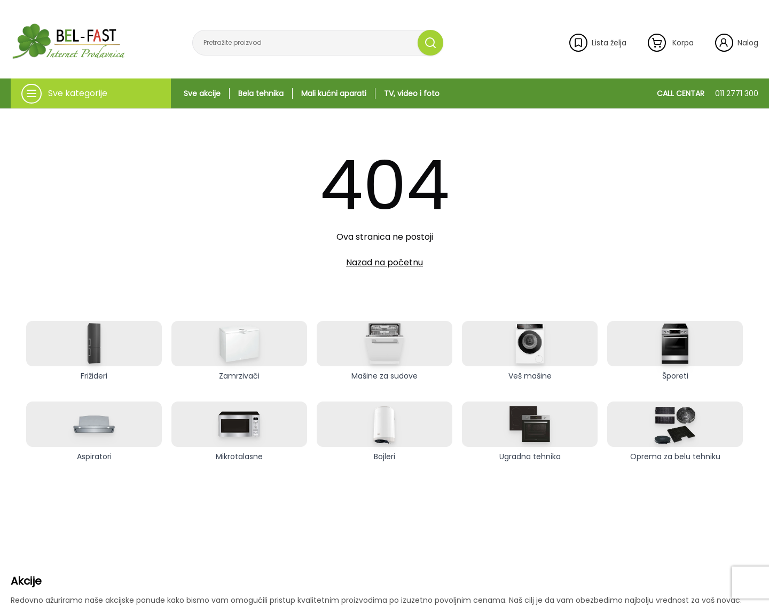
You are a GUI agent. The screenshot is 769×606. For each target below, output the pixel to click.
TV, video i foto (412, 93)
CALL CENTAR (707, 93)
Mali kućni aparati (333, 93)
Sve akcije (202, 93)
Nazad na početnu (384, 262)
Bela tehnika (261, 93)
